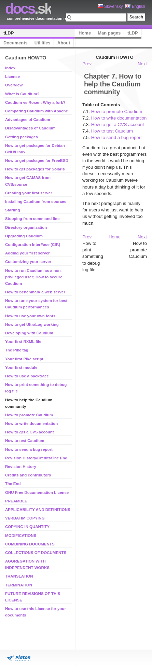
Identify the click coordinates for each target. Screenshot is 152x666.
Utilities (42, 42)
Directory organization (26, 227)
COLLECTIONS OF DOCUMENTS (35, 553)
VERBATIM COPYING (25, 518)
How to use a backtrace (27, 376)
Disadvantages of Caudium (30, 128)
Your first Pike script (24, 359)
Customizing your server (28, 262)
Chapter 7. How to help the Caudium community (112, 84)
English (135, 6)
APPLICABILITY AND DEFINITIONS (37, 510)
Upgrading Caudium (24, 236)
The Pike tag (16, 350)
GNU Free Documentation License (37, 492)
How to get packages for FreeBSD (36, 160)
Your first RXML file (23, 341)
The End (12, 484)
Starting (12, 210)
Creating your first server (28, 193)
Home (85, 33)
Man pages (109, 33)
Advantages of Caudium (27, 119)
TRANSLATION (19, 576)
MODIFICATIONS (20, 535)
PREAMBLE (16, 501)
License (12, 76)
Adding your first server (27, 253)
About (63, 42)
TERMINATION (18, 585)
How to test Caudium (24, 441)
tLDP (8, 33)
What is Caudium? (22, 94)
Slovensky (110, 6)
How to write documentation (31, 423)
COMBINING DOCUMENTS (30, 544)
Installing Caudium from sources (35, 201)
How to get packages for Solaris (35, 169)
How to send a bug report (29, 449)
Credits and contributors (28, 475)
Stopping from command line (32, 219)
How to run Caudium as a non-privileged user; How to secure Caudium (34, 277)
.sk (28, 9)
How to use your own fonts (30, 316)
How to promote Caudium (29, 415)
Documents (15, 42)
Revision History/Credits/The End (36, 458)
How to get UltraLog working (32, 324)
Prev (87, 63)
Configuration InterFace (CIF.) (32, 244)
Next (142, 63)
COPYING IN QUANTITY (27, 527)
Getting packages (21, 137)
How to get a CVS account (29, 432)
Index (10, 68)
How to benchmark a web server (35, 292)
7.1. (86, 111)
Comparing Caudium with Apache (36, 111)
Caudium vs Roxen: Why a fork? (35, 102)
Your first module (21, 367)
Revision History (20, 466)
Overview (14, 85)
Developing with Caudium (29, 333)
